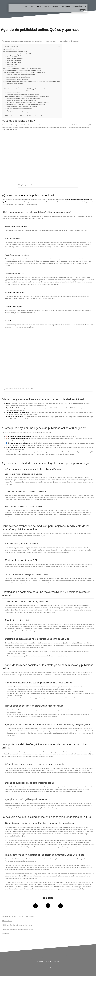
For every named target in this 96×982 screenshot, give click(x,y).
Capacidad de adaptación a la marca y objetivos (19, 77)
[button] (35, 905)
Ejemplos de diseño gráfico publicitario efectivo (18, 110)
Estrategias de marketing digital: (14, 55)
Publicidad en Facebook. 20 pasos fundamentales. (17, 925)
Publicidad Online (7, 921)
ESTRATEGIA (29, 6)
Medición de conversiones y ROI (15, 85)
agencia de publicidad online (35, 195)
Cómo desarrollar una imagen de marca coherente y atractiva (22, 106)
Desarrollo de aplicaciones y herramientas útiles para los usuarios (23, 94)
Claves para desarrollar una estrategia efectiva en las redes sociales (23, 98)
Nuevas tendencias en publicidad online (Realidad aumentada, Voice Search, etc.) (27, 115)
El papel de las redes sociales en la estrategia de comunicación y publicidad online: (26, 96)
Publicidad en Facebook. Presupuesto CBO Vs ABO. (18, 929)
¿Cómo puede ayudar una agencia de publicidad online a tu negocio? (23, 70)
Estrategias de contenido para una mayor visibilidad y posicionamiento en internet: (26, 89)
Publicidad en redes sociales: (14, 62)
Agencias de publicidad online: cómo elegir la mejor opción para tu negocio (24, 72)
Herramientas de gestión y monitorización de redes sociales (21, 100)
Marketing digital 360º (12, 56)
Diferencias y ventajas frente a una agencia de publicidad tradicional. (22, 68)
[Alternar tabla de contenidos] (58, 46)
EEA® (39, 6)
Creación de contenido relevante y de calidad (18, 91)
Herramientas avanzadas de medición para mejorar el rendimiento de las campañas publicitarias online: (32, 81)
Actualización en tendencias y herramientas (18, 79)
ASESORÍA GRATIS (80, 6)
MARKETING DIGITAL (51, 6)
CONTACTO (82, 10)
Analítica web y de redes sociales (15, 83)
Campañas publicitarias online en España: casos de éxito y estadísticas (24, 114)
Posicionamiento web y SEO (14, 60)
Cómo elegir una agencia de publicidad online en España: (21, 74)
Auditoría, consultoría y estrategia (15, 58)
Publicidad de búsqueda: (13, 64)
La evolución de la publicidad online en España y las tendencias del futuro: (25, 112)
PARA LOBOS (66, 6)
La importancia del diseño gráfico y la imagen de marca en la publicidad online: (25, 104)
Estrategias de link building (13, 92)
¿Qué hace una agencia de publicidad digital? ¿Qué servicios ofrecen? (24, 53)
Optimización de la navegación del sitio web (17, 87)
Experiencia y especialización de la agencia (18, 75)
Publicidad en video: (12, 66)
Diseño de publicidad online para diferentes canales (19, 108)
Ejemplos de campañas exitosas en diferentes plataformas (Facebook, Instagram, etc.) (28, 102)
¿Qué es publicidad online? (11, 49)
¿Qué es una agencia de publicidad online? (16, 51)
